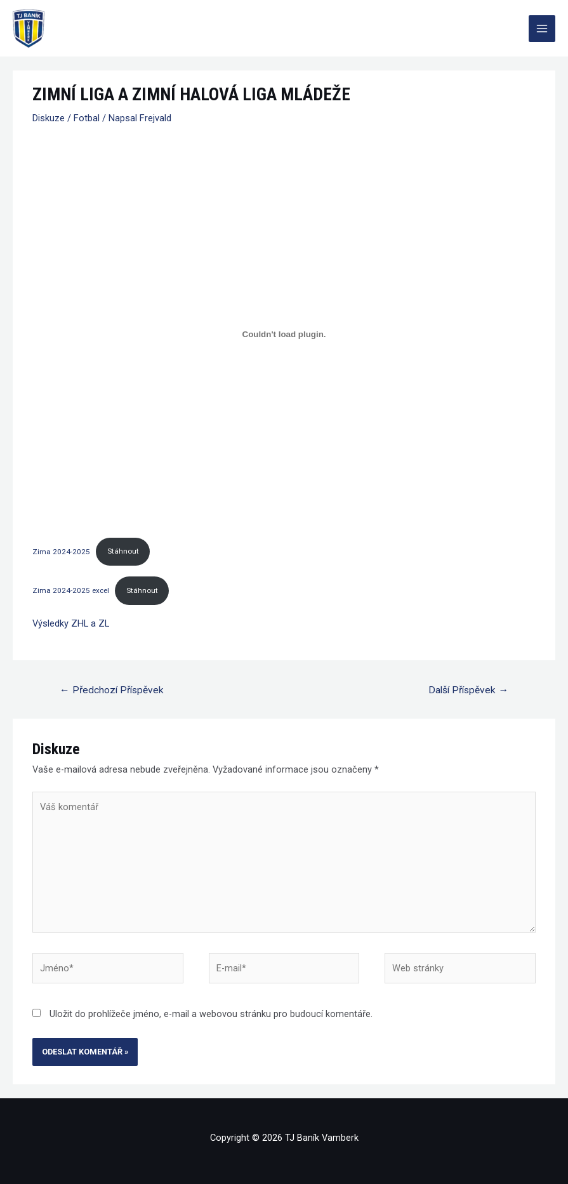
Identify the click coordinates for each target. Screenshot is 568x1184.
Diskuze (48, 118)
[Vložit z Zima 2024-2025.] (284, 333)
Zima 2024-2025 (61, 551)
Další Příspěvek (468, 690)
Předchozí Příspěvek (112, 690)
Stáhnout (123, 551)
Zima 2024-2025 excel (70, 590)
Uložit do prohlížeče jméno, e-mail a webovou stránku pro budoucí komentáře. (211, 1014)
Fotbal (87, 118)
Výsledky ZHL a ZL (70, 623)
